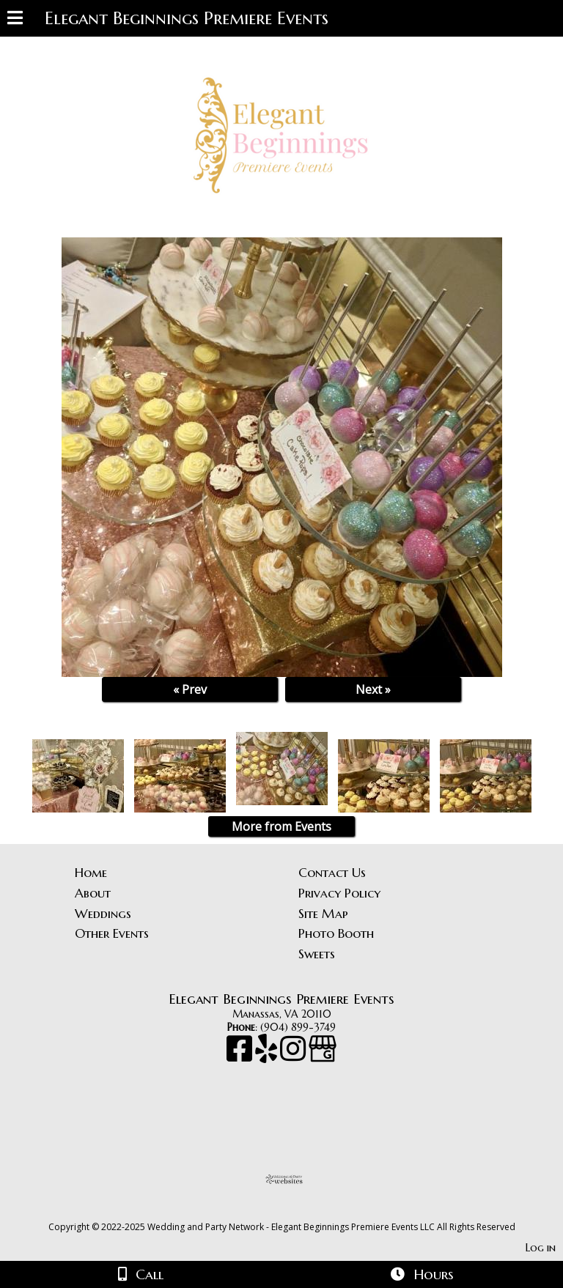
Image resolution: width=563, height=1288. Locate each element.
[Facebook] (241, 1055)
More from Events (281, 826)
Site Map (323, 914)
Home (91, 873)
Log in (541, 1247)
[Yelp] (267, 1055)
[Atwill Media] (294, 1211)
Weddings (103, 914)
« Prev (190, 689)
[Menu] (15, 20)
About (93, 893)
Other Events (112, 933)
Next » (373, 689)
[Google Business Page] (322, 1055)
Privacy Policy (339, 893)
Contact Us (332, 873)
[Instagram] (294, 1055)
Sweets (316, 954)
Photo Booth (336, 933)
